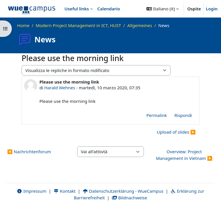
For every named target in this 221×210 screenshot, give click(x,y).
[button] (162, 8)
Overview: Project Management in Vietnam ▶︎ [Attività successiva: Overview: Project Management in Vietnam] (184, 155)
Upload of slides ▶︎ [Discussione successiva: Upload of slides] (176, 132)
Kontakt (64, 191)
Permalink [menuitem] (156, 115)
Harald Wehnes (59, 87)
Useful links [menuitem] (76, 9)
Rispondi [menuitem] (183, 115)
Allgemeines (139, 25)
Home (23, 25)
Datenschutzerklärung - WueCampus (123, 191)
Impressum (31, 191)
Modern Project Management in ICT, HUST (78, 25)
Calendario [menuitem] (108, 9)
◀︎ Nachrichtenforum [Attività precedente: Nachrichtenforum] (29, 151)
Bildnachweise (129, 197)
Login (212, 9)
